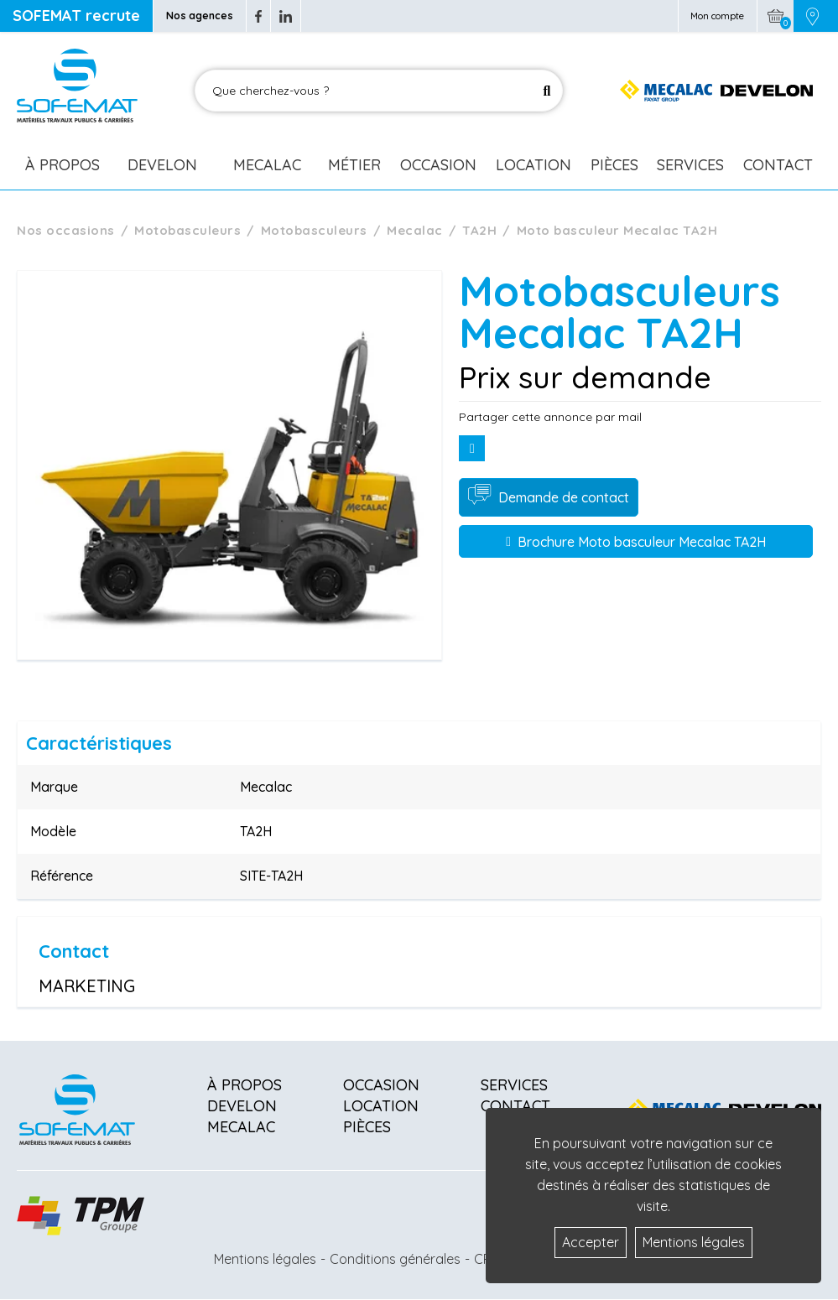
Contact (778, 164)
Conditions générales (395, 1259)
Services (690, 164)
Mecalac (267, 164)
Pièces (614, 164)
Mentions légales (265, 1259)
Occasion (438, 164)
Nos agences (199, 15)
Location (533, 164)
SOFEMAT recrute (76, 15)
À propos (244, 1085)
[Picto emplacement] (812, 16)
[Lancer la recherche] (546, 91)
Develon (162, 164)
